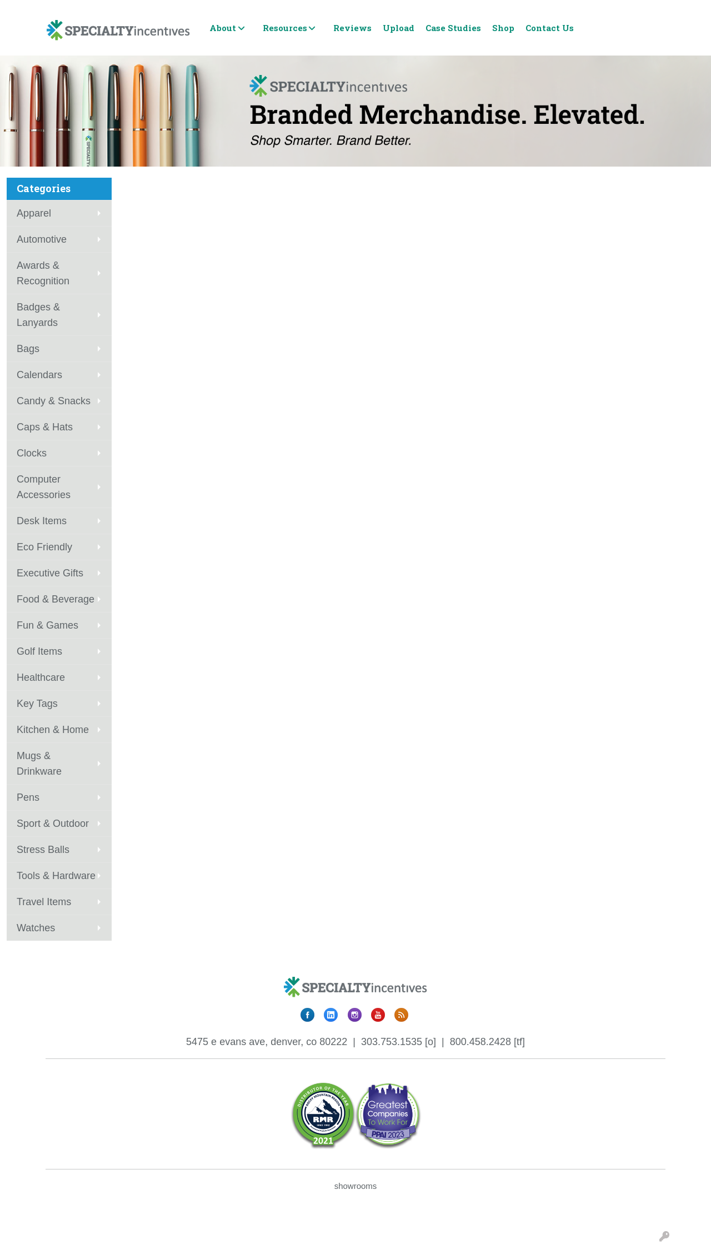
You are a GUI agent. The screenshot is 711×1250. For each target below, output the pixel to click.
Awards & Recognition (43, 273)
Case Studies (453, 27)
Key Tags (37, 703)
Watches (36, 927)
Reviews (352, 27)
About (222, 27)
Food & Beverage (55, 599)
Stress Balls (43, 849)
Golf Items (39, 651)
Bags (28, 348)
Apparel (34, 213)
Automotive (42, 239)
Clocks (32, 453)
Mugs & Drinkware (39, 763)
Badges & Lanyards (38, 315)
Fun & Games (47, 625)
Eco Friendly (44, 547)
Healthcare (41, 677)
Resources (285, 27)
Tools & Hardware (56, 875)
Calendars (39, 374)
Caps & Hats (45, 427)
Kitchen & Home (53, 729)
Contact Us (549, 27)
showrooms (355, 1186)
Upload (398, 27)
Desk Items (42, 520)
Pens (28, 797)
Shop (503, 27)
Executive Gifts (50, 573)
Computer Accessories (44, 487)
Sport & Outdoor (53, 823)
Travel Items (44, 901)
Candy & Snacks (54, 400)
